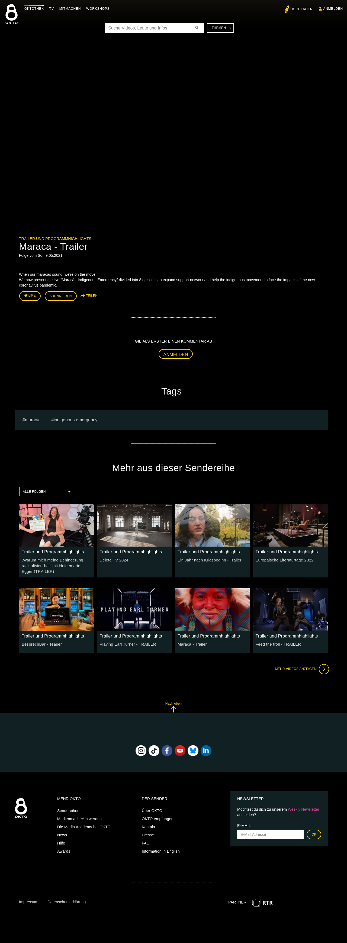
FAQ (146, 841)
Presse (148, 833)
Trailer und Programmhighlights (55, 238)
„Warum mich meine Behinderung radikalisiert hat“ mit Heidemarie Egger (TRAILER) (55, 564)
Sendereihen (68, 809)
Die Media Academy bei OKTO (84, 825)
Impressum (28, 900)
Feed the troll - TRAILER (277, 642)
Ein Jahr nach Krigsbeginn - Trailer (208, 559)
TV (53, 9)
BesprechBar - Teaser (41, 642)
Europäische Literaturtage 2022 (283, 559)
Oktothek (35, 9)
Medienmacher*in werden (79, 817)
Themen (221, 28)
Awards (63, 849)
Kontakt (148, 825)
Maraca (32, 419)
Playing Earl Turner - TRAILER (126, 642)
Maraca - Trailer (191, 642)
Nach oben (173, 705)
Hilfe (61, 841)
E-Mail (244, 824)
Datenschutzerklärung (66, 900)
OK (313, 833)
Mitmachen (71, 9)
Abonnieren (61, 295)
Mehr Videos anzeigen (301, 667)
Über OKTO (152, 809)
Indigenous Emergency (75, 419)
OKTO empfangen (158, 817)
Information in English (161, 849)
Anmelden (175, 353)
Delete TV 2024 (113, 559)
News (62, 833)
